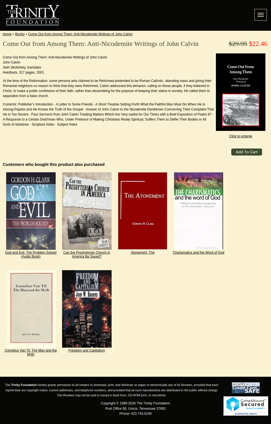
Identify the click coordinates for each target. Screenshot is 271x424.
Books (19, 34)
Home (7, 34)
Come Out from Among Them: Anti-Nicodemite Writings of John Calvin (80, 34)
